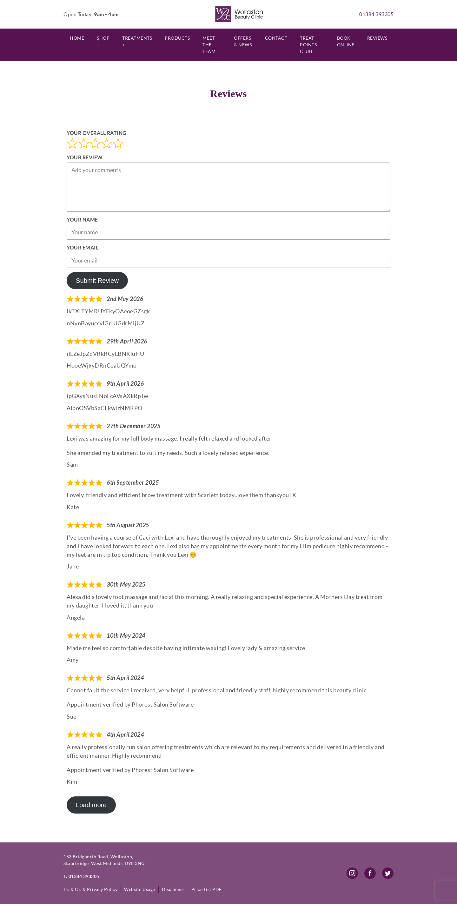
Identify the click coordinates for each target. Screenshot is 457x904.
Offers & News (243, 41)
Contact (276, 38)
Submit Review (97, 280)
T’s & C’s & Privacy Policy (90, 889)
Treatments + (137, 41)
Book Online (345, 41)
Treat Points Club (308, 45)
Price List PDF (206, 889)
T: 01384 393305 (81, 876)
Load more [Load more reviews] (91, 804)
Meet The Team (208, 45)
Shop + (103, 41)
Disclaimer (173, 889)
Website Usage (139, 889)
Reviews (377, 38)
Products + (177, 41)
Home (77, 38)
